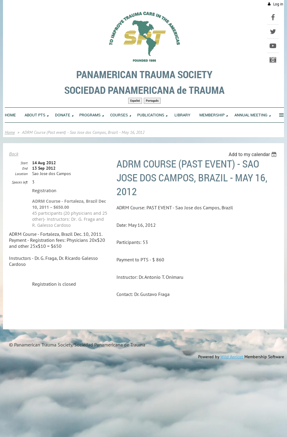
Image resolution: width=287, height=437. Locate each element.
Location (21, 173)
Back (13, 154)
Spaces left (20, 182)
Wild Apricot (231, 356)
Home (10, 132)
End (25, 168)
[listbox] (253, 154)
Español (135, 101)
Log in (278, 4)
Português (152, 101)
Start (24, 163)
